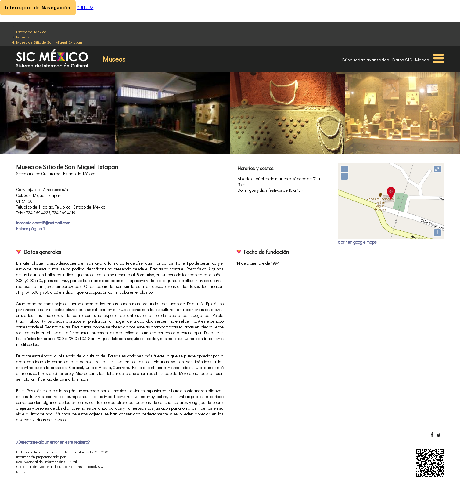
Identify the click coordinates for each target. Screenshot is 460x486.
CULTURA (85, 7)
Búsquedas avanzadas (365, 59)
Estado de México (31, 31)
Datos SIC (402, 59)
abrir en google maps (357, 242)
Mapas (422, 59)
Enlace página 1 (30, 228)
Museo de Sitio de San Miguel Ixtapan (49, 42)
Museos (22, 36)
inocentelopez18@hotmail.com (43, 223)
